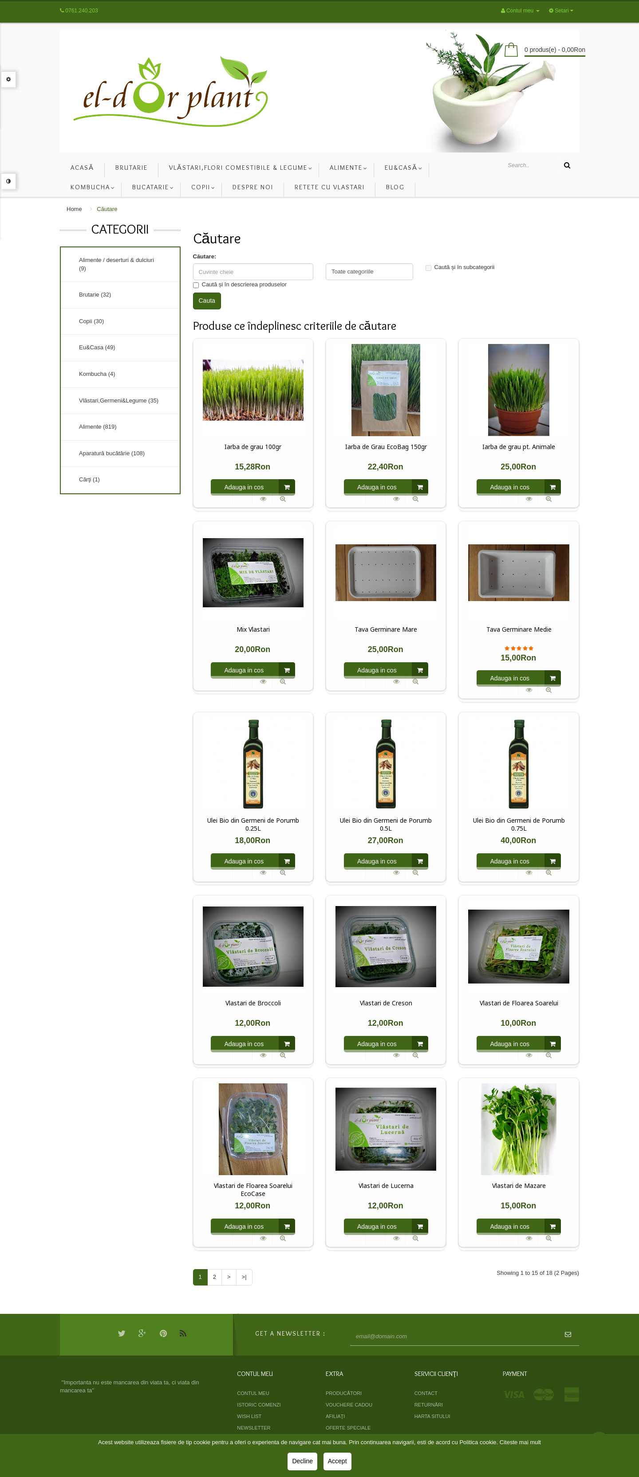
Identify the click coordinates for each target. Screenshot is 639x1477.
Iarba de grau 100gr (253, 447)
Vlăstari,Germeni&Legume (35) (118, 400)
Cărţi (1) (89, 479)
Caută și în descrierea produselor (240, 284)
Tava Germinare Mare (386, 629)
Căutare (107, 209)
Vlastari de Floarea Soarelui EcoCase (253, 1190)
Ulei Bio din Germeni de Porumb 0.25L (253, 824)
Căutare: (205, 256)
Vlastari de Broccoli (253, 1003)
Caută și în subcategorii (460, 267)
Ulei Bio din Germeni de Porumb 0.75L (519, 824)
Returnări (428, 1404)
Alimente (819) (98, 426)
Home (74, 209)
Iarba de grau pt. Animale (518, 447)
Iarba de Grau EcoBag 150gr (386, 447)
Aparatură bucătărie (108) (112, 453)
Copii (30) (91, 321)
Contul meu (253, 1393)
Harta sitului (432, 1416)
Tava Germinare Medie (519, 629)
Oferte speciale (348, 1427)
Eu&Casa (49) (97, 347)
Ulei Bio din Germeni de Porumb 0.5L (386, 824)
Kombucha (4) (97, 374)
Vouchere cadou (349, 1404)
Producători (344, 1393)
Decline (302, 1461)
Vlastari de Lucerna (386, 1186)
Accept (337, 1461)
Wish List (249, 1416)
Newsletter (253, 1427)
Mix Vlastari (253, 629)
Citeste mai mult (520, 1442)
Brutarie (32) (95, 294)
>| (244, 1277)
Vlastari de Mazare (519, 1186)
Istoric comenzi (258, 1404)
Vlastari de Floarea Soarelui (519, 1003)
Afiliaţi (335, 1416)
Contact (426, 1393)
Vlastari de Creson (386, 1003)
